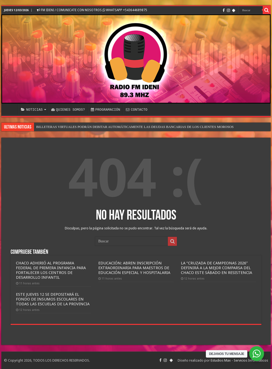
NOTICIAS (31, 109)
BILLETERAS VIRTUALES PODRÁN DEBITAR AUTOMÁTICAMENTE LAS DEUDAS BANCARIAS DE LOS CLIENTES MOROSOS (134, 127)
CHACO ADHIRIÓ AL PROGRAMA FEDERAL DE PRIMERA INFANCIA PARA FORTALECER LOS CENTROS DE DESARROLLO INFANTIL (51, 270)
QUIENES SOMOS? (68, 109)
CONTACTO (136, 109)
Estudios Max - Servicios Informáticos (239, 360)
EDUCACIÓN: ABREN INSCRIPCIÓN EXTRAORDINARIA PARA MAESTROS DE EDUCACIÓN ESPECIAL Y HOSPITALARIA (134, 268)
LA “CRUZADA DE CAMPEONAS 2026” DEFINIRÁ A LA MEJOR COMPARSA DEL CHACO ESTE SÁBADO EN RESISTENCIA (216, 268)
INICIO (11, 109)
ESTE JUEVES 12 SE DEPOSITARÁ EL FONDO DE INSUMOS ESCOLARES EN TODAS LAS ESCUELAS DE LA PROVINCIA (53, 299)
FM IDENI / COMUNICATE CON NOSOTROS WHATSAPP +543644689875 (92, 10)
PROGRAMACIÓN (105, 109)
